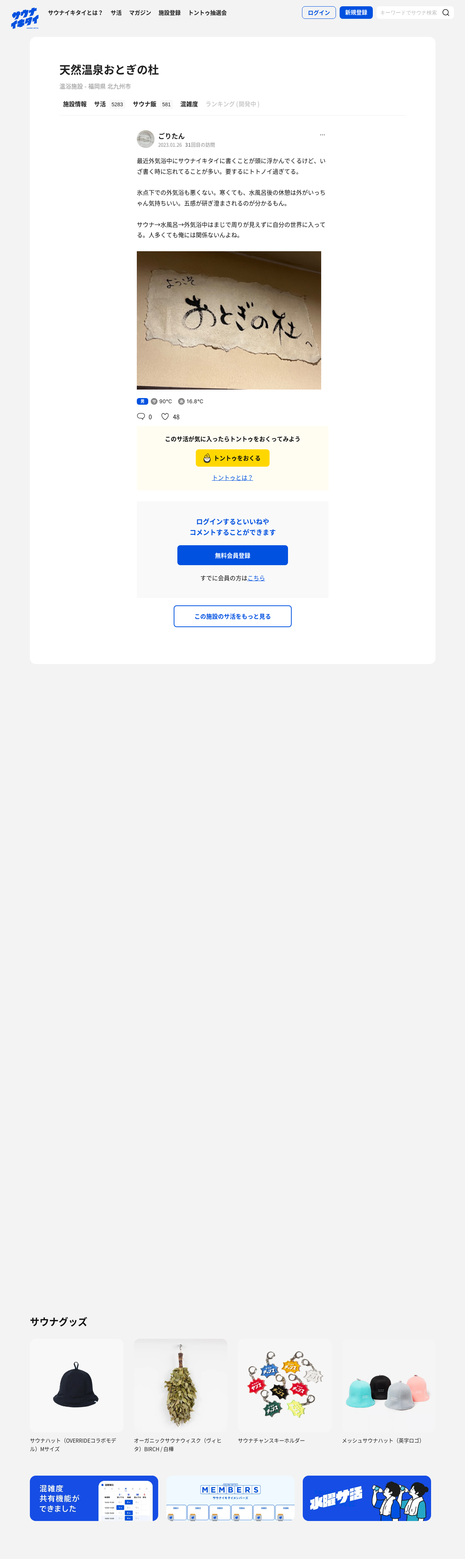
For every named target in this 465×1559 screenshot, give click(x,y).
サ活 (116, 12)
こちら (256, 577)
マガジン (140, 12)
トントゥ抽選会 (207, 12)
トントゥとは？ (232, 477)
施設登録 (170, 12)
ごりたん (171, 136)
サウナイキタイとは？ (75, 12)
